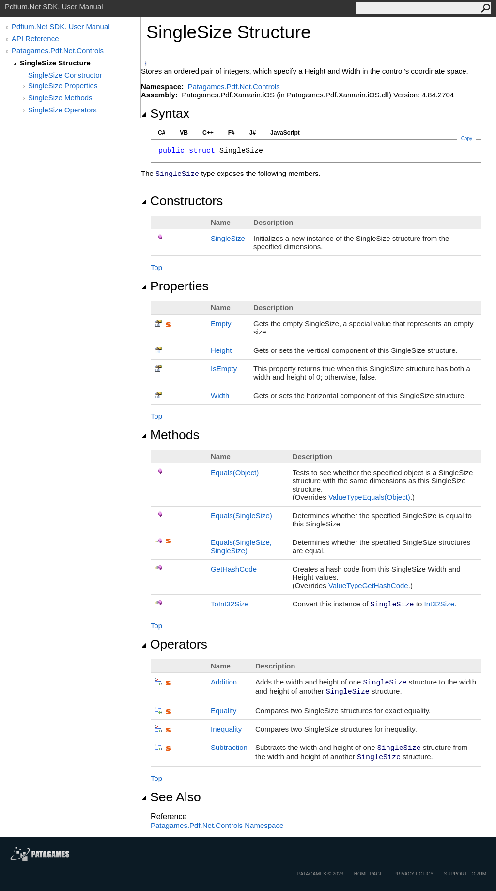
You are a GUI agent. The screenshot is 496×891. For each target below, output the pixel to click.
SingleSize (228, 238)
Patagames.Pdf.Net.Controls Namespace (217, 825)
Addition (224, 682)
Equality (223, 710)
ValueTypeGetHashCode (368, 585)
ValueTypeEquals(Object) (369, 497)
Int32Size (439, 604)
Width (220, 395)
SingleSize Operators (62, 110)
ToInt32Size (229, 604)
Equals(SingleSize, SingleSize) (241, 546)
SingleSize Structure (55, 63)
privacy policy (413, 873)
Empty (221, 323)
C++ (208, 132)
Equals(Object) (235, 472)
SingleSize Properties (62, 85)
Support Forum (465, 873)
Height (221, 350)
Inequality (226, 729)
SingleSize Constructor (65, 75)
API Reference (35, 38)
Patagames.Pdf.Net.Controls (58, 51)
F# (231, 132)
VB (184, 132)
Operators (174, 644)
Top (156, 267)
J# (252, 132)
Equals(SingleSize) (241, 515)
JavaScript (285, 132)
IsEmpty (224, 369)
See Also (171, 797)
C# (161, 132)
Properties (175, 286)
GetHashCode (234, 569)
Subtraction (229, 747)
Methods (170, 435)
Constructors (182, 200)
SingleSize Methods (60, 98)
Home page (368, 873)
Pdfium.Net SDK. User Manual (61, 26)
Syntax (165, 113)
